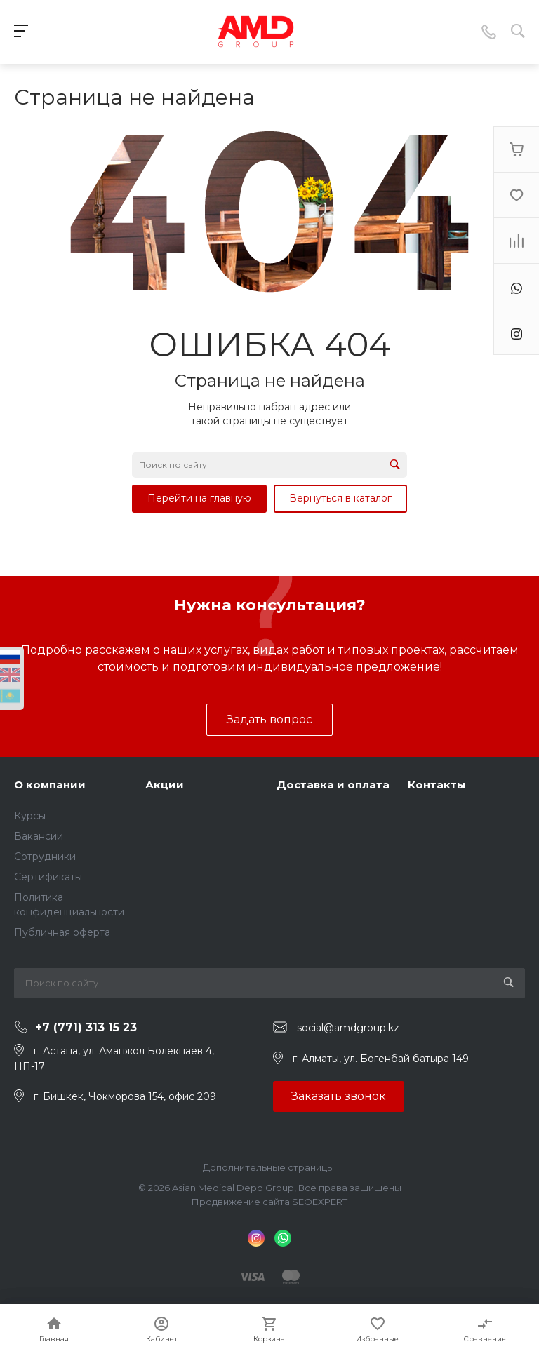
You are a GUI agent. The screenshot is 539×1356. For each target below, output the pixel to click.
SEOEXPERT (319, 1201)
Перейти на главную (199, 498)
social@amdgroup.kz (348, 1027)
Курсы (30, 816)
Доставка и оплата (333, 784)
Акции (164, 784)
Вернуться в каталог (340, 498)
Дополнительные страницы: (269, 1167)
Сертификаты (48, 877)
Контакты (437, 784)
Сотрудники (45, 856)
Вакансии (38, 836)
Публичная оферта (62, 932)
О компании (50, 784)
